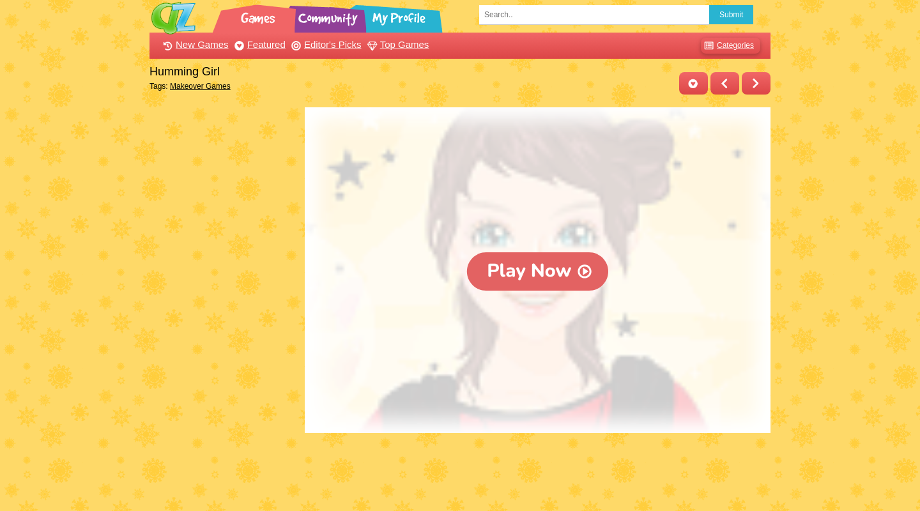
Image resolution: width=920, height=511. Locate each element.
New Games (194, 44)
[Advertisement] (224, 299)
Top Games (396, 44)
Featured (258, 44)
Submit (731, 14)
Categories (727, 46)
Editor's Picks (325, 44)
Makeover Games (200, 86)
